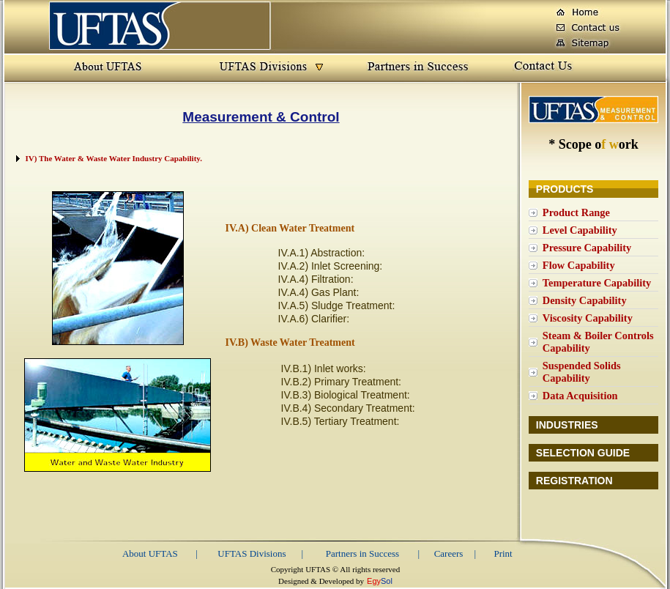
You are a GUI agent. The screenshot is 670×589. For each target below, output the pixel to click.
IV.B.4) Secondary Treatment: (348, 408)
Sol (386, 581)
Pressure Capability (587, 247)
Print (503, 553)
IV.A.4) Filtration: (316, 279)
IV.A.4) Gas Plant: (319, 292)
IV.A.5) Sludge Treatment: (336, 305)
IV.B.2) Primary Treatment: (341, 382)
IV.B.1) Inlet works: (323, 368)
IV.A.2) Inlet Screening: (330, 266)
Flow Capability (579, 265)
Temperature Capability (597, 283)
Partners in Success (362, 553)
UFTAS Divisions (251, 553)
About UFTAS (150, 553)
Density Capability (585, 300)
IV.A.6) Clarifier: (314, 319)
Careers (449, 553)
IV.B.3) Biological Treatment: (345, 395)
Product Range (576, 212)
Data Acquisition (580, 395)
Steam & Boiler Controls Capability (598, 342)
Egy (374, 581)
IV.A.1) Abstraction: (321, 253)
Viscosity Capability (588, 318)
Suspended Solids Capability (582, 372)
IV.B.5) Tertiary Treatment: (340, 421)
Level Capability (580, 230)
